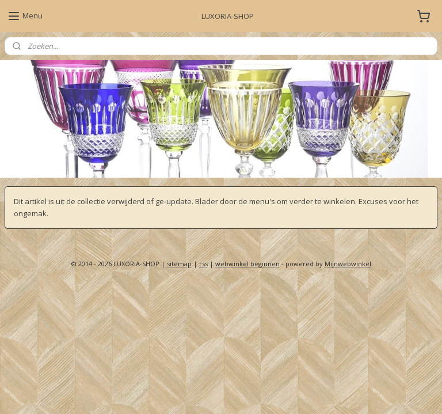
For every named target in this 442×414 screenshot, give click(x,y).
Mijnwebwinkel (348, 263)
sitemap (179, 263)
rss (203, 263)
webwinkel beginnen (247, 263)
